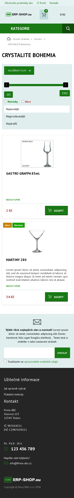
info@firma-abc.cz (21, 463)
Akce (28, 101)
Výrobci (38, 38)
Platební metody (13, 394)
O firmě (41, 3)
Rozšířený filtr (17, 70)
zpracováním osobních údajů (41, 361)
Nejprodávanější (15, 116)
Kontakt (54, 3)
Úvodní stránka (18, 39)
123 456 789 (23, 448)
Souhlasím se (31, 361)
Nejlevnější (12, 109)
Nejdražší (11, 123)
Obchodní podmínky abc (19, 3)
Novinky (13, 101)
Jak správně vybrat (15, 388)
